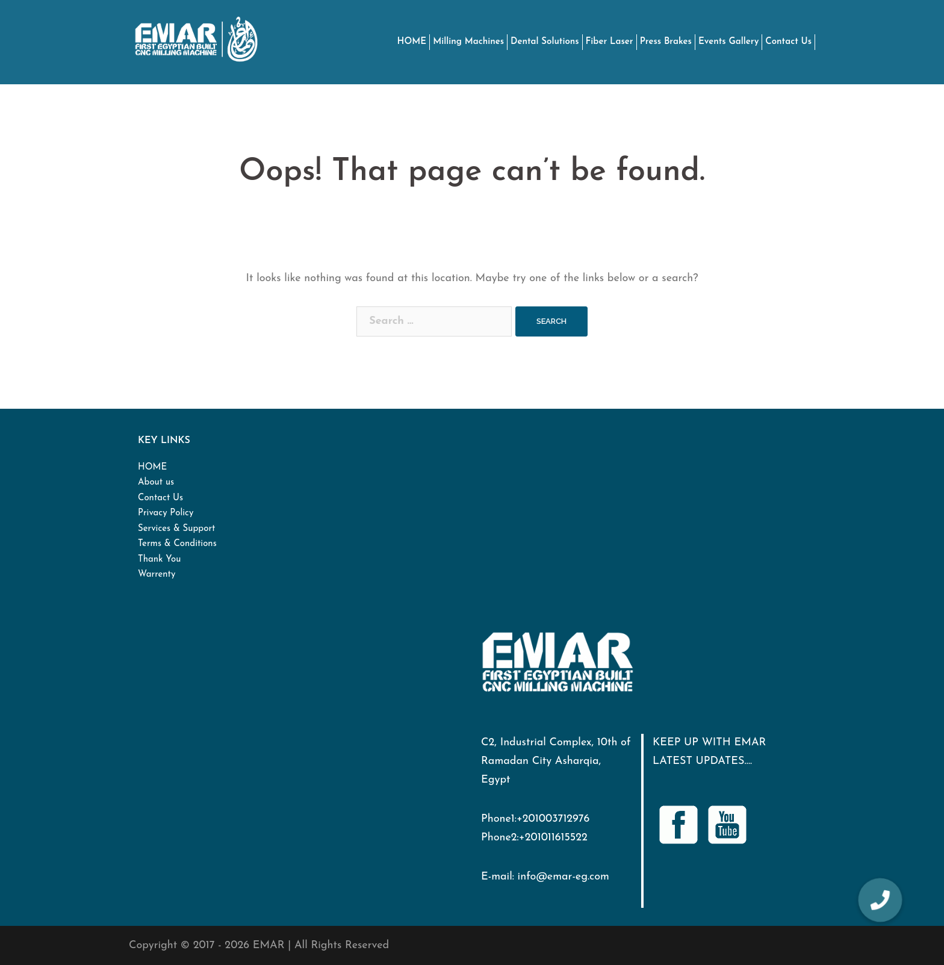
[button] (879, 900)
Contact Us (788, 41)
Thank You (159, 559)
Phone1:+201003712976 (535, 819)
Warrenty (156, 574)
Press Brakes (666, 41)
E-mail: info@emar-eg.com (545, 877)
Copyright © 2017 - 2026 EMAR (207, 945)
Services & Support (176, 528)
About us (156, 482)
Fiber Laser (609, 41)
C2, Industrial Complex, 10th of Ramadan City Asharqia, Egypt (556, 761)
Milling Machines (468, 41)
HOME (412, 41)
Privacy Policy (165, 513)
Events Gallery (728, 41)
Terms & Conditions (177, 543)
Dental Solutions (545, 41)
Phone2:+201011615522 (534, 837)
